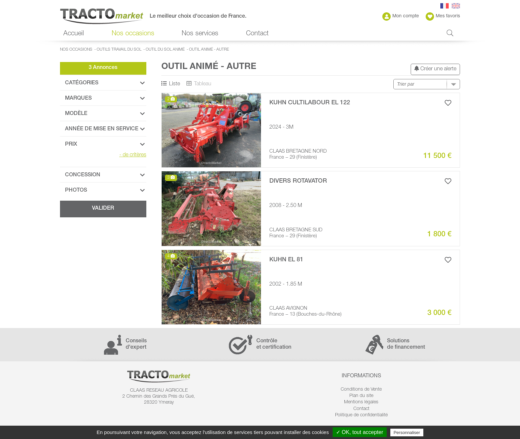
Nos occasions (133, 34)
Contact (257, 34)
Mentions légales (361, 402)
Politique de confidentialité (361, 415)
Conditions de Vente (361, 389)
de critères (132, 155)
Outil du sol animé (165, 50)
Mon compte (400, 16)
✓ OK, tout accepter (359, 432)
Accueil (73, 34)
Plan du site (361, 396)
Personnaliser (407, 432)
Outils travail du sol (119, 50)
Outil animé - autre (209, 50)
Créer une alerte (435, 69)
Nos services (200, 34)
